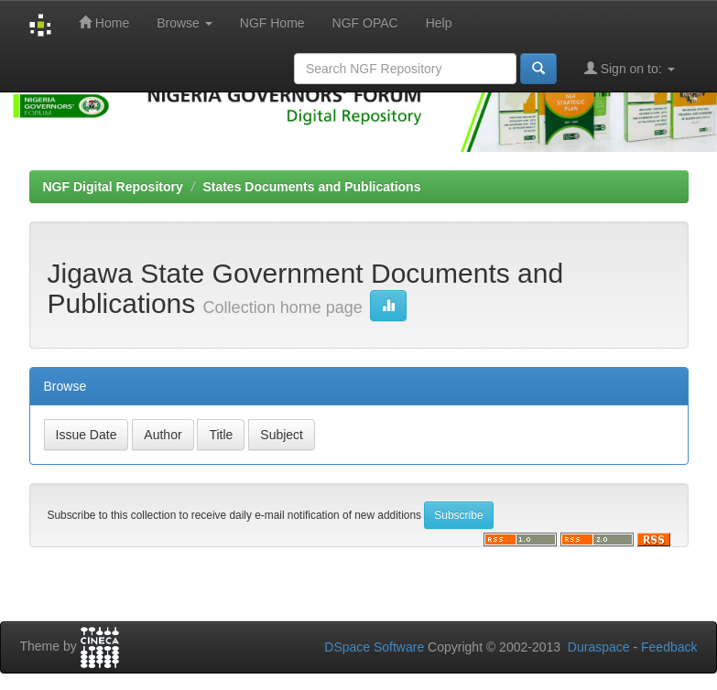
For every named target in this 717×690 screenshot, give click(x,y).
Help (439, 23)
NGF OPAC (365, 23)
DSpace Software (374, 647)
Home (104, 22)
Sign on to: (629, 68)
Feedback (669, 647)
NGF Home (272, 23)
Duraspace (599, 647)
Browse (184, 23)
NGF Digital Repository (113, 186)
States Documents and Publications (311, 186)
